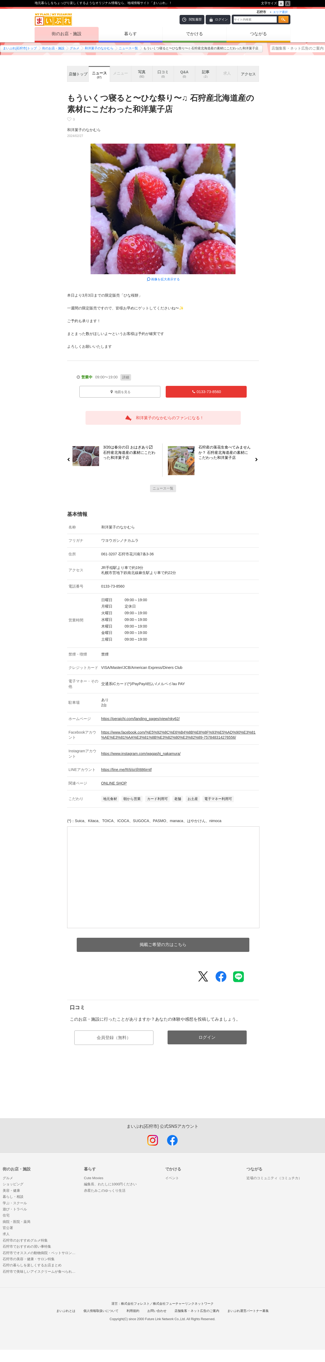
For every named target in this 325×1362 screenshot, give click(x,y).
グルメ (74, 48)
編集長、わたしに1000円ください (110, 1184)
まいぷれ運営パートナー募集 (248, 1311)
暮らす (130, 33)
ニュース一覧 (128, 48)
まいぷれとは (65, 1311)
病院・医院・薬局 (16, 1222)
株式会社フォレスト (135, 1304)
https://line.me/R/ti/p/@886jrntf (126, 769)
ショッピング (13, 1184)
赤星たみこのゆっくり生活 (104, 1191)
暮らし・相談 (13, 1197)
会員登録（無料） (114, 1037)
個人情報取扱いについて (101, 1311)
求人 (6, 1234)
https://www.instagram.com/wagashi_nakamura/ (141, 753)
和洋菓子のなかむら (99, 48)
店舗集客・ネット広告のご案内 (297, 48)
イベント (172, 1178)
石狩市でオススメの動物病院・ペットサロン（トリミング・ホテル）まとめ (41, 1253)
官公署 (8, 1228)
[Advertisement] (163, 1093)
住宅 (6, 1215)
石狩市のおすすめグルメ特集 (25, 1240)
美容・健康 (11, 1191)
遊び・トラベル (15, 1209)
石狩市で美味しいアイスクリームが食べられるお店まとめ (41, 1272)
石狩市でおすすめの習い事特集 (27, 1246)
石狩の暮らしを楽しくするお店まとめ (32, 1265)
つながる (258, 33)
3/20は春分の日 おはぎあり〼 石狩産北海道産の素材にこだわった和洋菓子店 (127, 453)
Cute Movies (93, 1178)
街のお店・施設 (67, 33)
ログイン (221, 19)
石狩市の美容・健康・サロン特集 (29, 1259)
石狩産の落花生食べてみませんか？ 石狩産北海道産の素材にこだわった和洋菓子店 (226, 453)
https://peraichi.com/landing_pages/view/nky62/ (140, 719)
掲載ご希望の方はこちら (163, 944)
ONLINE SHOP (114, 783)
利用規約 (133, 1311)
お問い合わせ (156, 1311)
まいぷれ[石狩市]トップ (20, 48)
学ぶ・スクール (15, 1203)
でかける (194, 33)
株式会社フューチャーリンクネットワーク (183, 1304)
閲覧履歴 (195, 19)
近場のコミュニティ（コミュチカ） (274, 1178)
